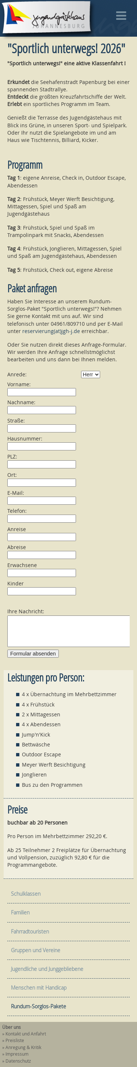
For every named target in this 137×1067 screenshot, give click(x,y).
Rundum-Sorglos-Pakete (38, 1006)
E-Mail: (15, 492)
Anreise (16, 529)
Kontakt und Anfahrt (25, 1034)
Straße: (16, 420)
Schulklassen (26, 893)
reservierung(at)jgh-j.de (51, 331)
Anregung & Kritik (23, 1047)
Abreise (16, 547)
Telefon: (17, 510)
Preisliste (14, 1040)
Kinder (15, 583)
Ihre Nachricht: (25, 611)
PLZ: (12, 456)
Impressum (16, 1054)
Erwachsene (22, 565)
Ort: (12, 474)
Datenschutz (18, 1061)
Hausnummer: (24, 438)
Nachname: (21, 402)
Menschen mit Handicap (38, 987)
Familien (20, 912)
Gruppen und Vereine (35, 950)
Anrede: (17, 374)
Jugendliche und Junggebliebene (47, 968)
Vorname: (19, 384)
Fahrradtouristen (30, 931)
